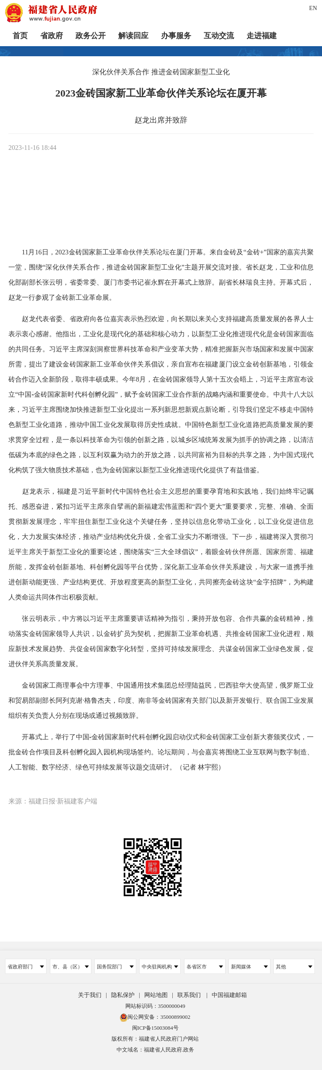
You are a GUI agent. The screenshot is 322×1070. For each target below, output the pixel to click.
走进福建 (262, 35)
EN (313, 8)
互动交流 (219, 35)
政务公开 (90, 35)
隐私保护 (123, 995)
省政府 (51, 35)
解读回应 (133, 35)
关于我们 (89, 995)
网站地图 (156, 995)
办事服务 (176, 35)
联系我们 (189, 995)
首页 (20, 35)
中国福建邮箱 (229, 995)
